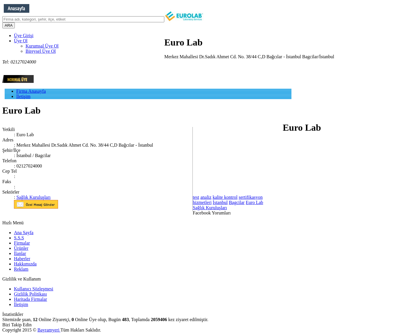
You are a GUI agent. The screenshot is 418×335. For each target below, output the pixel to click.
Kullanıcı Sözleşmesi (33, 288)
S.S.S (19, 237)
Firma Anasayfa (31, 91)
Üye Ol (21, 40)
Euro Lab (254, 202)
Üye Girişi (23, 35)
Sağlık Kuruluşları (33, 197)
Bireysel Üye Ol (41, 51)
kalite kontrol (224, 197)
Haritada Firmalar (30, 299)
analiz (205, 197)
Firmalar (22, 243)
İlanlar (20, 253)
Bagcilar (236, 202)
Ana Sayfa (23, 232)
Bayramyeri (48, 329)
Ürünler (21, 248)
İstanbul (220, 202)
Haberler (22, 258)
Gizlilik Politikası (30, 294)
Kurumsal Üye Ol (42, 45)
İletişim (23, 96)
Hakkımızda (25, 263)
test (196, 197)
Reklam (21, 269)
